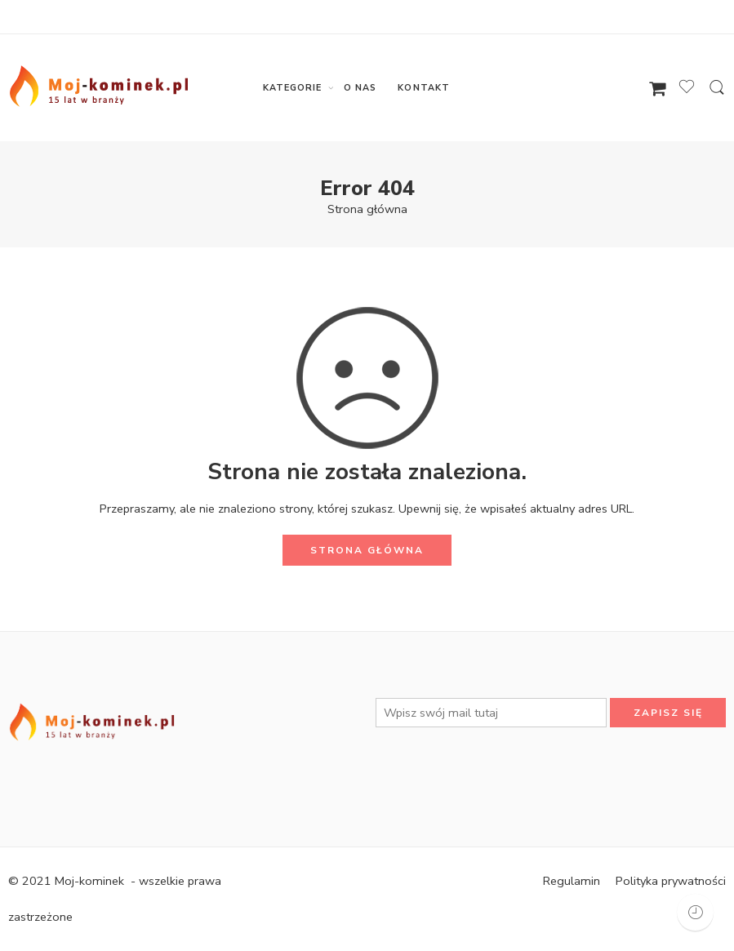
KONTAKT (424, 88)
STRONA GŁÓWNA (367, 550)
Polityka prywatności (671, 881)
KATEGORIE (293, 88)
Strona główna (367, 209)
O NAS (360, 88)
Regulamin (571, 881)
